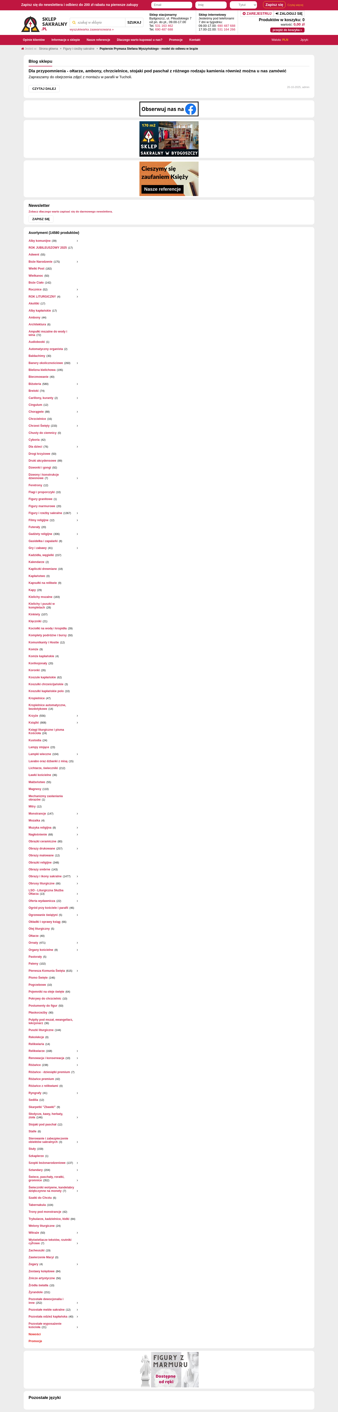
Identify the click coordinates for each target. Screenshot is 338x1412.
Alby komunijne (40, 241)
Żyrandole (36, 1292)
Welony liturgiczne (42, 1226)
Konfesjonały (38, 663)
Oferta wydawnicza (42, 901)
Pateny (33, 963)
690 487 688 (164, 29)
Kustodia (35, 740)
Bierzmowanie (39, 377)
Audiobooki (37, 342)
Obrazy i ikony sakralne (45, 876)
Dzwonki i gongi (40, 467)
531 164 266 (226, 29)
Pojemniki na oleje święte (46, 991)
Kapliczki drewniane (43, 569)
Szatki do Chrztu (40, 1197)
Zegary (33, 1264)
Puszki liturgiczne (41, 1030)
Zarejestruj (257, 13)
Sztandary (36, 1170)
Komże (33, 649)
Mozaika (34, 820)
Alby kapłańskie (40, 310)
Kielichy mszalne (40, 597)
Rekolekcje (36, 1037)
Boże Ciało (36, 282)
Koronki (34, 670)
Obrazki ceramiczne (42, 841)
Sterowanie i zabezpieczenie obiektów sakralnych (48, 1140)
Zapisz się (41, 219)
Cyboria (34, 439)
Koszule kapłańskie (42, 677)
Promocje (35, 1341)
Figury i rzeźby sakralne (45, 513)
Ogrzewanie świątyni (43, 915)
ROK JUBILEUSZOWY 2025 (48, 247)
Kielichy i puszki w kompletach (42, 605)
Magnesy (35, 789)
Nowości (35, 1334)
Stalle (32, 1131)
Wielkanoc (36, 275)
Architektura (37, 324)
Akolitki (34, 303)
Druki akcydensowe (42, 460)
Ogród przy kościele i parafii (48, 908)
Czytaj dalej (44, 89)
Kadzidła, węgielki (41, 555)
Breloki (34, 391)
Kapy (32, 590)
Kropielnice (37, 698)
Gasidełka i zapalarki (43, 541)
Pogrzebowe (37, 985)
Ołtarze (34, 936)
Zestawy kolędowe (41, 1271)
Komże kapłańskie (41, 656)
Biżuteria (35, 384)
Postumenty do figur (43, 1005)
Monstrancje (37, 813)
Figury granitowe (40, 499)
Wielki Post (36, 268)
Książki (34, 722)
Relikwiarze (37, 1051)
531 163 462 (164, 26)
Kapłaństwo (37, 576)
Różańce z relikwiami (43, 1086)
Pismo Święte (38, 977)
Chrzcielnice (37, 419)
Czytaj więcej (295, 4)
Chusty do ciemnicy (42, 433)
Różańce (35, 1065)
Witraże (34, 1232)
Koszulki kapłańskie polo (46, 691)
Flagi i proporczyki (42, 492)
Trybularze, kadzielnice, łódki (49, 1219)
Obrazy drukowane (42, 848)
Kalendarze (36, 562)
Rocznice (35, 289)
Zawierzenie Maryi (41, 1257)
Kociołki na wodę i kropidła (48, 628)
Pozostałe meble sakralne (47, 1309)
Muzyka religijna (40, 827)
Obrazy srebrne (39, 869)
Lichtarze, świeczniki (43, 768)
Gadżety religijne (40, 534)
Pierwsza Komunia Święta (47, 970)
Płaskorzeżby (38, 1012)
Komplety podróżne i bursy (48, 635)
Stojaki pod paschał (42, 1124)
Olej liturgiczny (39, 928)
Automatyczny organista (46, 349)
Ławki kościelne (40, 775)
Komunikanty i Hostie (44, 642)
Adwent (34, 254)
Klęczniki (35, 621)
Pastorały (35, 956)
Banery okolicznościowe (46, 363)
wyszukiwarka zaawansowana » (92, 29)
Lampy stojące (39, 747)
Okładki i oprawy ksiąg (44, 922)
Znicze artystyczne (42, 1278)
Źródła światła (38, 1285)
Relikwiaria (36, 1044)
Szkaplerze (36, 1156)
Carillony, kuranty (41, 398)
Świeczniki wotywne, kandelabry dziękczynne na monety (51, 1189)
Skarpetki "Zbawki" (42, 1107)
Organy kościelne (41, 950)
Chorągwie (36, 411)
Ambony (34, 317)
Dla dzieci (35, 446)
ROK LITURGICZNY (42, 296)
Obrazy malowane (41, 855)
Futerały (34, 527)
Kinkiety (34, 614)
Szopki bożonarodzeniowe (47, 1163)
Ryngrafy (35, 1093)
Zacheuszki (37, 1250)
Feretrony (35, 485)
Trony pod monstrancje (45, 1212)
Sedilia (33, 1100)
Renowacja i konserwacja (46, 1058)
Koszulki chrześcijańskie (46, 684)
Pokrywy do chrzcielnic (45, 998)
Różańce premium (41, 1079)
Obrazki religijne (40, 862)
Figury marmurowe (42, 506)
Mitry (32, 806)
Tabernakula (37, 1205)
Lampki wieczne (40, 754)
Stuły (32, 1149)
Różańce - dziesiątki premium (49, 1072)
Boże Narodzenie (40, 261)
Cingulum (35, 405)
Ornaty (33, 942)
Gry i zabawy (38, 548)
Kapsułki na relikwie (43, 583)
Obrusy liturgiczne (41, 883)
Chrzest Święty (39, 425)
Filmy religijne (39, 520)
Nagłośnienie (38, 834)
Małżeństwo (37, 782)
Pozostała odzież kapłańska (48, 1316)
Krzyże (33, 715)
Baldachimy (37, 356)
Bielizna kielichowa (42, 370)
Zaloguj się (289, 13)
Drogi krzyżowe (39, 453)
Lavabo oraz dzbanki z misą (48, 761)
